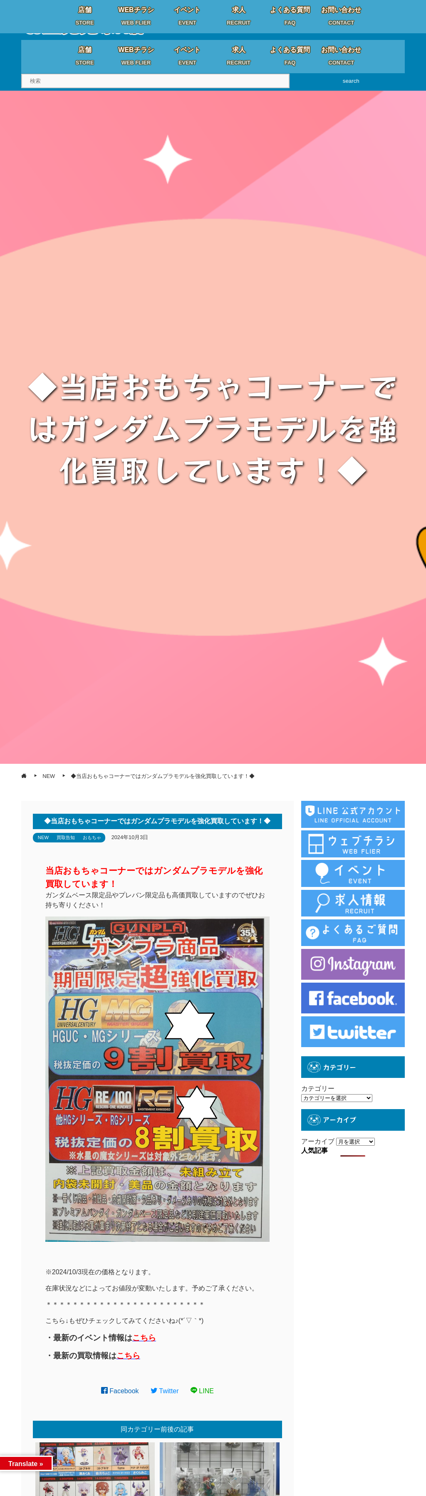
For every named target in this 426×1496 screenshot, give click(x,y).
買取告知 (66, 837)
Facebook (120, 1390)
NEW (43, 837)
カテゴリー (317, 1088)
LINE (202, 1390)
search (351, 81)
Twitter (165, 1390)
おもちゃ (92, 837)
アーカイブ (317, 1141)
